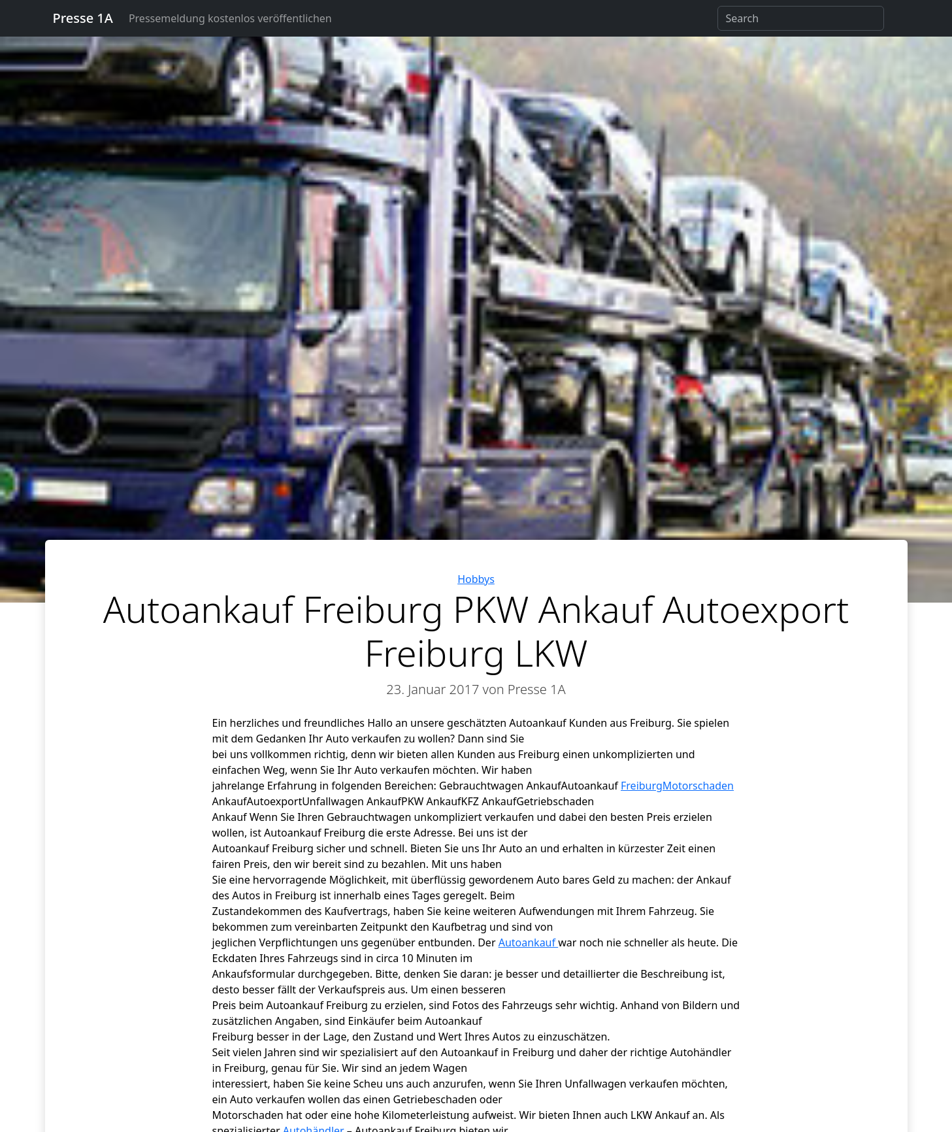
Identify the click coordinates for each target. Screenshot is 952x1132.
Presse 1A (83, 18)
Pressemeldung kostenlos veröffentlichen (230, 18)
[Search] (800, 18)
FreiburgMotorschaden (677, 785)
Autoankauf (529, 942)
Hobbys (476, 579)
